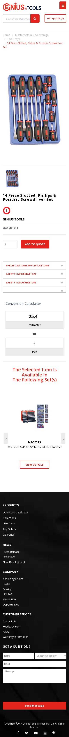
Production (9, 599)
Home (6, 35)
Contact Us (9, 621)
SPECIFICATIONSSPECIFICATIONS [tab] (34, 265)
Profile (6, 584)
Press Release (11, 552)
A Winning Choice (13, 579)
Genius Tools (13, 219)
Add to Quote (35, 244)
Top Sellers (9, 529)
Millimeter (34, 325)
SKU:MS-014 (10, 227)
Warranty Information (16, 636)
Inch (34, 352)
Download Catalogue (15, 512)
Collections (9, 518)
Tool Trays (13, 39)
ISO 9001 (8, 594)
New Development (14, 562)
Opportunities (11, 604)
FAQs (6, 631)
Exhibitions (9, 557)
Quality (7, 589)
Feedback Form (12, 626)
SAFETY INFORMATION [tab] (34, 274)
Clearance (9, 534)
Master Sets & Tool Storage (32, 35)
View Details (34, 464)
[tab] (34, 290)
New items (9, 523)
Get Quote (55, 18)
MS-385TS (34, 442)
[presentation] (31, 693)
